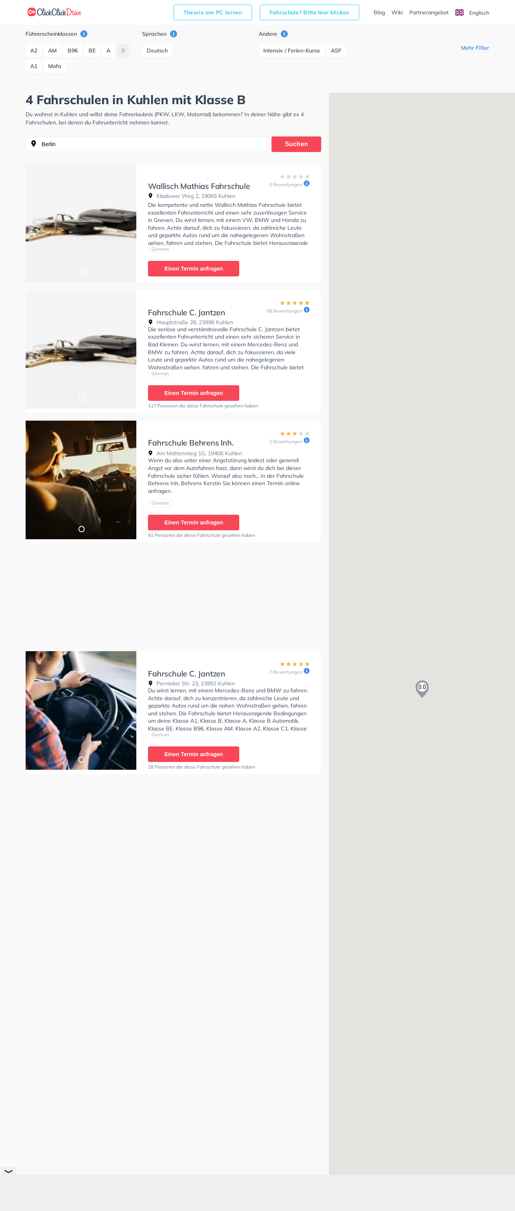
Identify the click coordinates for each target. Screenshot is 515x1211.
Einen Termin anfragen (193, 269)
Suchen (296, 144)
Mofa (54, 66)
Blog (379, 12)
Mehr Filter (475, 47)
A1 (33, 66)
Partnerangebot (429, 12)
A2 (33, 50)
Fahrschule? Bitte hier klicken (310, 12)
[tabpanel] (81, 223)
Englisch (472, 12)
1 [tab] (81, 271)
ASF (336, 50)
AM (52, 50)
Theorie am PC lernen (212, 12)
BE (92, 50)
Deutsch (157, 50)
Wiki (397, 12)
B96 (73, 50)
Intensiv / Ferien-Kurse (291, 50)
